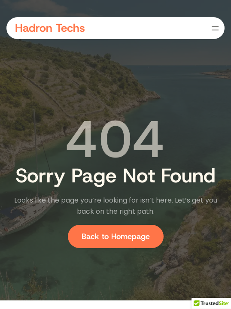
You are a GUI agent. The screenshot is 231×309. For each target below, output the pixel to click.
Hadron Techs (50, 28)
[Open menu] (215, 28)
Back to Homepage (116, 236)
